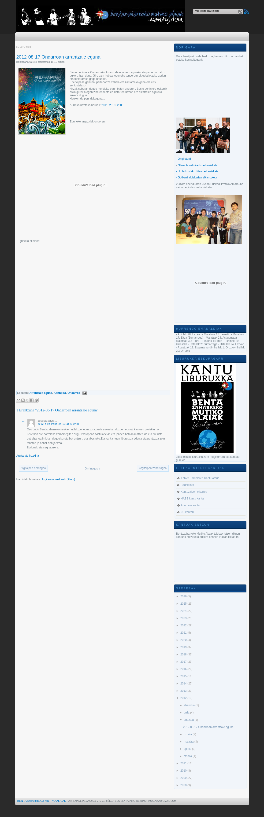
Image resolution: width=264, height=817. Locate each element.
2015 (183, 676)
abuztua (189, 719)
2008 (183, 785)
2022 (183, 625)
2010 (112, 105)
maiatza (189, 741)
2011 (104, 105)
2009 (120, 105)
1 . (23, 420)
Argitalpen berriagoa (33, 468)
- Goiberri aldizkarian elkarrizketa (196, 177)
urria (187, 712)
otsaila (188, 756)
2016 (183, 669)
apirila (188, 748)
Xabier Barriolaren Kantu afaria (200, 478)
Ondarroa (73, 393)
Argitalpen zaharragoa (153, 468)
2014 (183, 683)
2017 (183, 661)
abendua (189, 705)
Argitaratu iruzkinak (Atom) (58, 479)
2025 (183, 603)
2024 (183, 611)
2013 (183, 690)
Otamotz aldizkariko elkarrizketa (198, 165)
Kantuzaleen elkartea (194, 491)
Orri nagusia (92, 468)
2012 (183, 698)
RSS (246, 11)
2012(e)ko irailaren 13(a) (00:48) (58, 424)
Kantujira (60, 393)
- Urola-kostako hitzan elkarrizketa (197, 171)
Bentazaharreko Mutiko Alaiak (41, 800)
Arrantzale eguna (40, 393)
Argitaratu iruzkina (27, 455)
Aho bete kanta (190, 505)
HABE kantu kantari (193, 498)
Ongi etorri (184, 158)
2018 (183, 654)
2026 (183, 596)
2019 (183, 647)
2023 (183, 618)
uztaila (188, 734)
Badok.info (187, 485)
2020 (183, 640)
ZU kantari (187, 512)
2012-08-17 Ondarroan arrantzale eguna (58, 56)
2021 (183, 632)
